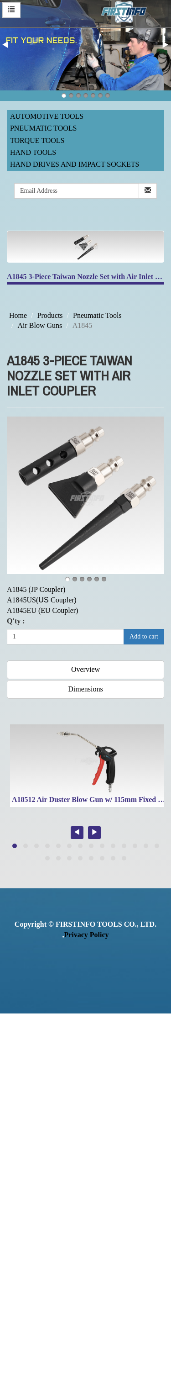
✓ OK (76, 1382)
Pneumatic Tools (43, 128)
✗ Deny (12, 1050)
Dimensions (85, 689)
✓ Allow (13, 1039)
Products (50, 315)
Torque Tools (37, 140)
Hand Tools (33, 152)
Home (18, 315)
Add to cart (144, 636)
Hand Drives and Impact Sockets (75, 164)
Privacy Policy (86, 935)
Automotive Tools (46, 116)
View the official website (76, 1143)
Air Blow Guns (39, 325)
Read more (19, 1143)
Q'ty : (16, 621)
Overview (85, 669)
